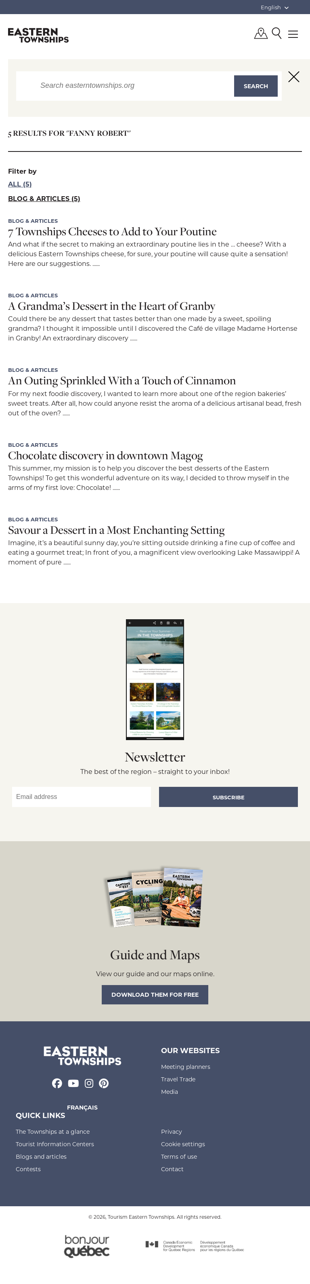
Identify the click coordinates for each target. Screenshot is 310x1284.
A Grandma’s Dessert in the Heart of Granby (112, 305)
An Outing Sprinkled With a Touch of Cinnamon (122, 380)
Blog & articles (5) (44, 198)
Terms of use (179, 1156)
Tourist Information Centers (55, 1144)
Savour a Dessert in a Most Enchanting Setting (116, 529)
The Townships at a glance (53, 1131)
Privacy (171, 1131)
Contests (28, 1169)
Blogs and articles (41, 1156)
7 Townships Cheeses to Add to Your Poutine (112, 231)
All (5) (20, 184)
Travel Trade (178, 1079)
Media (169, 1091)
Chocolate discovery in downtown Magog (105, 455)
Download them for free (155, 994)
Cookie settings (183, 1144)
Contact (172, 1169)
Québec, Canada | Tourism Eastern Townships (38, 35)
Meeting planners (185, 1066)
